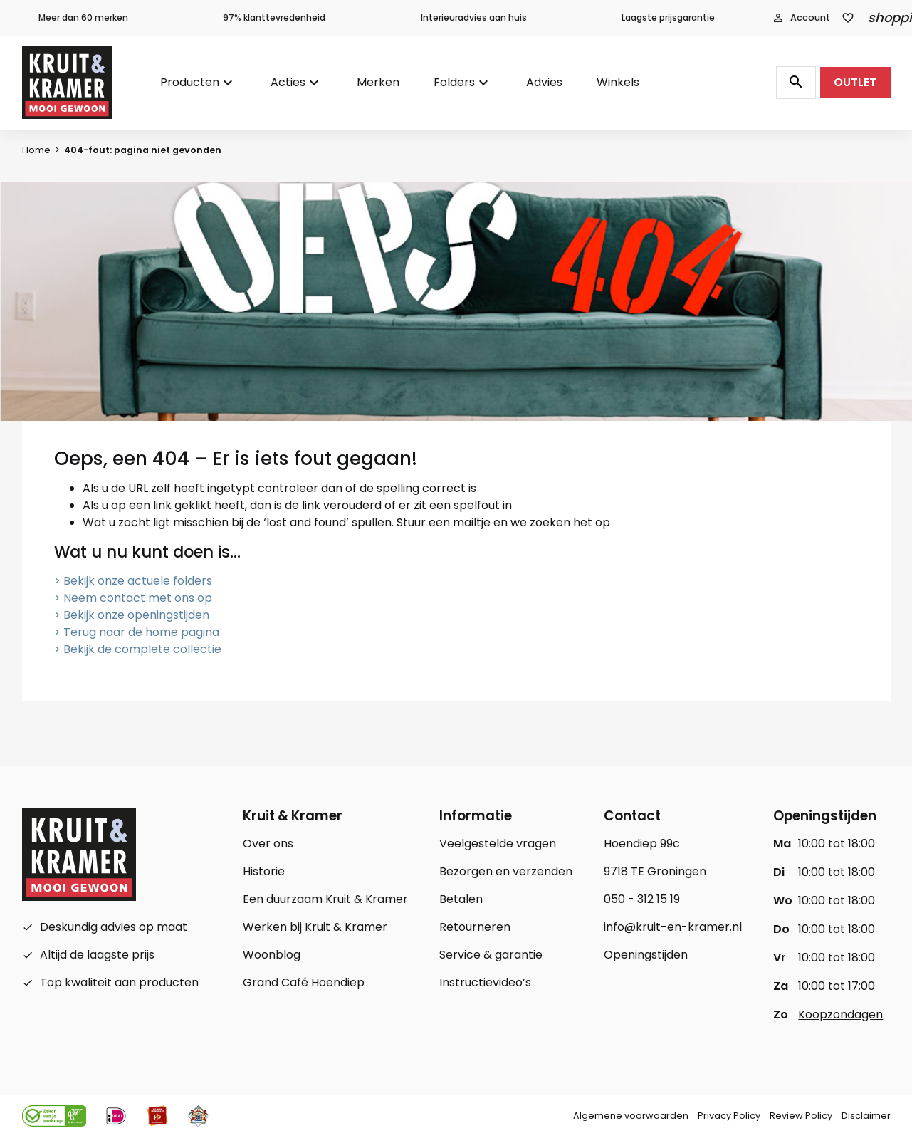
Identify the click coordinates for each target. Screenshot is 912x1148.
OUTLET (855, 82)
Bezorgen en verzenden (505, 871)
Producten (189, 82)
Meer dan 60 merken (83, 17)
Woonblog (271, 954)
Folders (454, 82)
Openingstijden (646, 954)
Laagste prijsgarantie (668, 17)
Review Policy (801, 1116)
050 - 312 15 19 (642, 899)
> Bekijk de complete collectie (137, 649)
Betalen (461, 899)
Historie (264, 871)
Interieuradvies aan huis (474, 17)
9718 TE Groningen (655, 871)
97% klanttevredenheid (274, 17)
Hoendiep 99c (642, 843)
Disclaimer (866, 1116)
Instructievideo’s (485, 982)
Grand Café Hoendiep (304, 982)
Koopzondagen (840, 1014)
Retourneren (474, 927)
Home (36, 150)
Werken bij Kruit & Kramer (315, 927)
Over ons (268, 843)
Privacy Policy (729, 1116)
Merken (378, 82)
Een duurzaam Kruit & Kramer (325, 899)
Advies (544, 82)
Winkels (618, 82)
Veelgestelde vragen (497, 843)
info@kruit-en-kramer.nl (673, 927)
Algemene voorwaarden (630, 1116)
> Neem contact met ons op (133, 598)
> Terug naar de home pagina (136, 632)
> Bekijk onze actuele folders (133, 581)
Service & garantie (491, 954)
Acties (288, 82)
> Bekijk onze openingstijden (131, 615)
